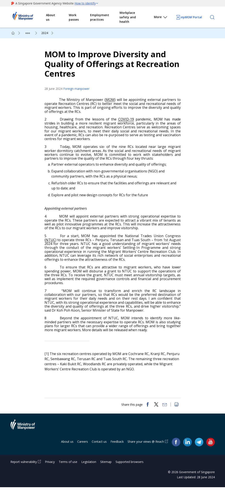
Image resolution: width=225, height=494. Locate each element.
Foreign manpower (78, 92)
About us (50, 17)
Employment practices (99, 17)
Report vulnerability (23, 469)
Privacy (50, 469)
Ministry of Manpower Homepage (28, 17)
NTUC (52, 243)
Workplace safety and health (127, 17)
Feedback (117, 448)
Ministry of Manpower (26, 434)
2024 (44, 33)
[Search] (212, 17)
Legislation (88, 469)
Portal (189, 17)
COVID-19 (127, 122)
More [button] (161, 18)
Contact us (99, 448)
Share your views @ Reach (146, 448)
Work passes (74, 17)
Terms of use (68, 469)
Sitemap (106, 469)
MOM (111, 103)
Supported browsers (129, 469)
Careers (82, 448)
